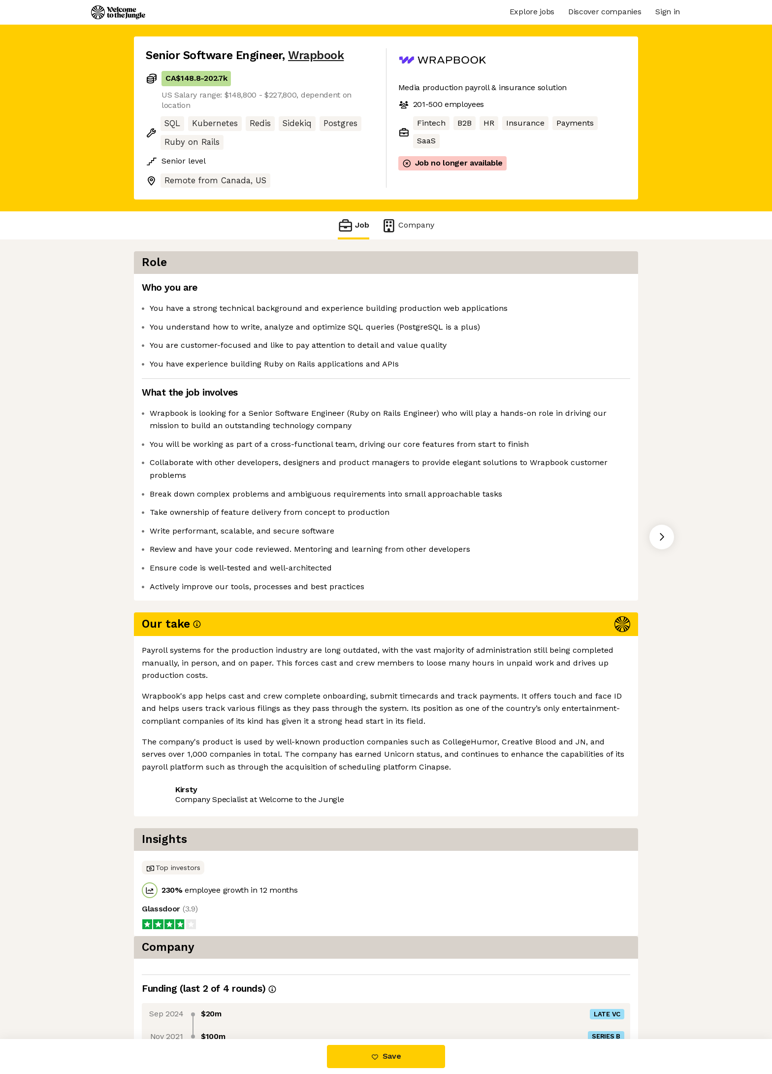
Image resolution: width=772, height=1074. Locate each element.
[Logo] (118, 12)
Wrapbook (316, 55)
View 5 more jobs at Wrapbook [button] (273, 751)
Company (407, 225)
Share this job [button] (173, 751)
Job (353, 225)
